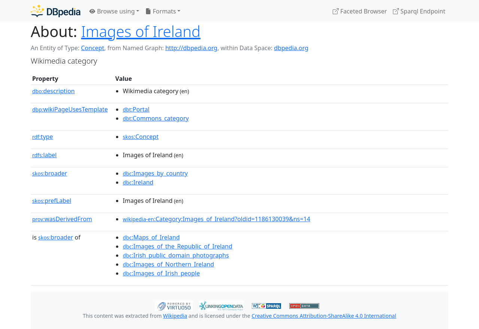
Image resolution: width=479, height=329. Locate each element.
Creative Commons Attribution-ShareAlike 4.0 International (323, 315)
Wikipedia (175, 315)
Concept (92, 48)
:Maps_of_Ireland (151, 237)
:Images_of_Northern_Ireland (168, 264)
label (44, 155)
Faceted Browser (360, 11)
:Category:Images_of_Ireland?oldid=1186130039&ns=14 (216, 219)
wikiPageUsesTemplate (70, 109)
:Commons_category (156, 118)
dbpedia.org (291, 48)
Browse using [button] (112, 11)
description (53, 91)
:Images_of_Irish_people (161, 273)
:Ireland (138, 182)
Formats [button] (160, 11)
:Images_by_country (155, 173)
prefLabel (51, 201)
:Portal (136, 109)
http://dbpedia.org (191, 48)
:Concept (141, 136)
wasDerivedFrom (62, 219)
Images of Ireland (141, 31)
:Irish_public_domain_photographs (176, 255)
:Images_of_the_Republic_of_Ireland (177, 246)
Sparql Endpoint (419, 11)
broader (49, 173)
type (42, 136)
